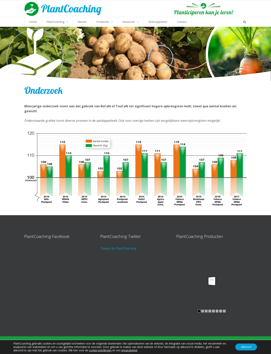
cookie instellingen (100, 350)
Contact (182, 22)
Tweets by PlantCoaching (118, 248)
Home (33, 22)
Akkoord (246, 347)
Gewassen (128, 22)
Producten (102, 22)
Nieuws (82, 22)
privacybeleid (129, 350)
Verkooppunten (157, 22)
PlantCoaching (55, 22)
